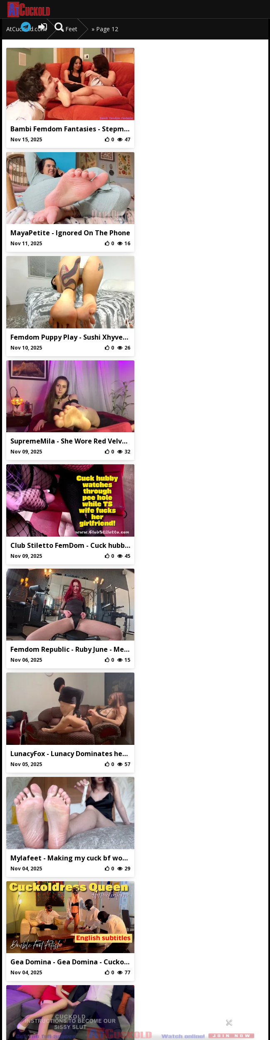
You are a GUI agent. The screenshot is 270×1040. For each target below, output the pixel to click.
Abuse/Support (97, 968)
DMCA (173, 968)
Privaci (135, 968)
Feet (71, 29)
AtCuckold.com (36, 9)
